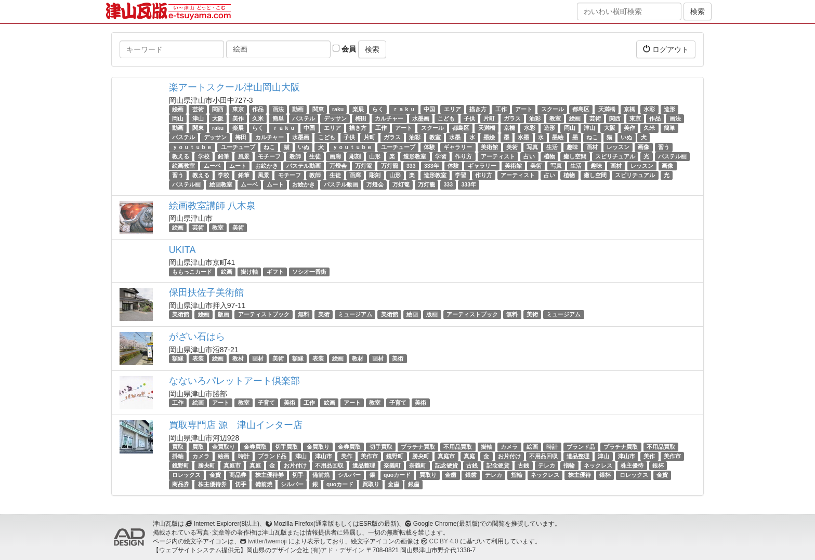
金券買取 (255, 447)
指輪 (569, 465)
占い (529, 156)
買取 (177, 447)
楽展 (358, 109)
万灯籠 (389, 166)
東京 (238, 109)
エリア (452, 109)
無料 (303, 314)
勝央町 (420, 456)
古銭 (472, 465)
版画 (223, 314)
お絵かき (266, 166)
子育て (266, 402)
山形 (374, 156)
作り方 (463, 156)
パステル (303, 118)
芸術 (198, 109)
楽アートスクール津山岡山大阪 (234, 87)
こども (446, 118)
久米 (258, 118)
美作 (238, 118)
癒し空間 (574, 156)
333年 (431, 166)
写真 (532, 147)
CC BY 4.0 (443, 541)
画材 (592, 147)
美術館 (489, 147)
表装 (198, 358)
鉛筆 (223, 156)
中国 (429, 109)
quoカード (397, 475)
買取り (428, 475)
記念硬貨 (446, 465)
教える (180, 156)
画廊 (335, 156)
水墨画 (420, 118)
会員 (344, 49)
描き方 (478, 109)
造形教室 (414, 156)
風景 (243, 156)
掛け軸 (249, 272)
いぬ (626, 138)
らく (378, 109)
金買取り (223, 447)
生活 (552, 147)
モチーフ (269, 156)
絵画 (177, 109)
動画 (298, 109)
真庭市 (446, 456)
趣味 (572, 147)
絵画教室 (183, 166)
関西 (218, 109)
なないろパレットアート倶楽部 (234, 381)
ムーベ (212, 166)
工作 (501, 109)
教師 (295, 156)
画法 (278, 109)
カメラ (509, 447)
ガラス (512, 118)
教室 (555, 118)
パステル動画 (303, 166)
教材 (238, 358)
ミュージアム (355, 314)
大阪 (218, 118)
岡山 (177, 118)
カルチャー (389, 118)
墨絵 (489, 138)
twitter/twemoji (266, 541)
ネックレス (598, 465)
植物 (549, 156)
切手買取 (286, 447)
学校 (203, 156)
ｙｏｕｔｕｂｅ (192, 147)
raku (338, 109)
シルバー (349, 475)
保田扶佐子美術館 (206, 292)
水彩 (649, 109)
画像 (643, 147)
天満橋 (606, 109)
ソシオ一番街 (309, 272)
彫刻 (355, 156)
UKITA (182, 250)
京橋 (629, 109)
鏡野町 (394, 456)
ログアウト (666, 49)
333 (411, 166)
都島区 (580, 109)
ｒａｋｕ (403, 109)
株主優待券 (269, 475)
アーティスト (498, 156)
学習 (440, 156)
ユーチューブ (238, 147)
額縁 (177, 358)
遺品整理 (578, 456)
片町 (489, 118)
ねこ (592, 138)
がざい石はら (197, 336)
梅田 (360, 118)
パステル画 (672, 156)
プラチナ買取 (418, 447)
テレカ (546, 465)
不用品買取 (457, 447)
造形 (669, 109)
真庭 (469, 456)
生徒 (315, 156)
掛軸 (486, 447)
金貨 (215, 475)
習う (663, 147)
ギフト (275, 272)
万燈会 (338, 166)
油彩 (535, 118)
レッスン (618, 147)
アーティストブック (264, 314)
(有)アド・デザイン (337, 550)
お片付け (509, 456)
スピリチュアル (615, 156)
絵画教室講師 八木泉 (212, 206)
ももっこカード (192, 272)
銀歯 (471, 475)
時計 (552, 447)
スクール (552, 109)
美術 (512, 147)
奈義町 (392, 465)
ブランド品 (581, 447)
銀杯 (658, 465)
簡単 (278, 118)
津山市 (323, 456)
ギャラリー (457, 147)
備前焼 (321, 475)
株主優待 (632, 465)
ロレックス (186, 475)
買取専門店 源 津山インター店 (236, 425)
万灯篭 (363, 166)
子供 (469, 118)
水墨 (455, 138)
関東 (318, 109)
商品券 (237, 475)
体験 (429, 147)
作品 (258, 109)
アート (523, 109)
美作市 (369, 456)
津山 (198, 118)
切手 (298, 475)
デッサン (335, 118)
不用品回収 (543, 456)
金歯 (450, 475)
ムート (237, 166)
